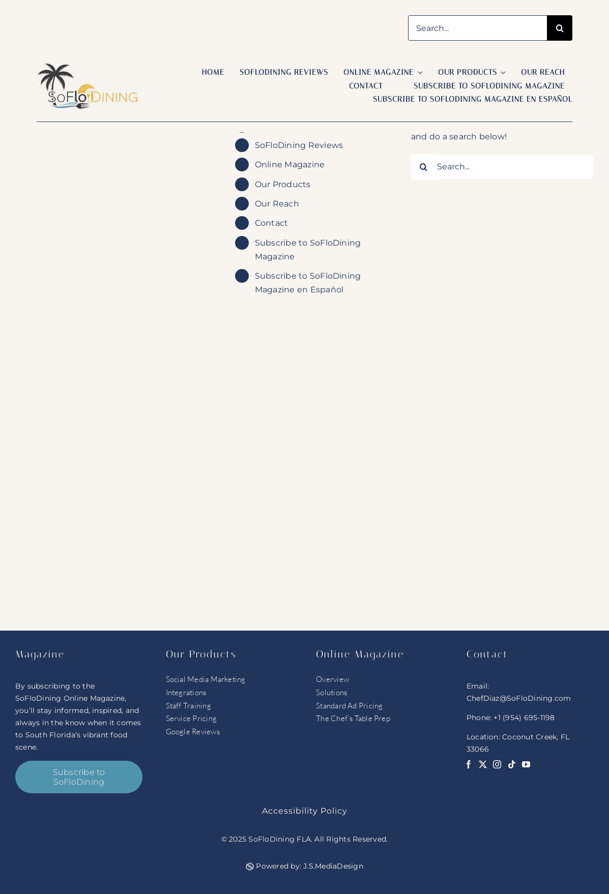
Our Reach (277, 203)
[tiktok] (512, 764)
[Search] (559, 28)
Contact (271, 223)
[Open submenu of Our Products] (501, 72)
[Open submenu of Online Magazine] (418, 72)
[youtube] (526, 764)
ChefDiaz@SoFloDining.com (519, 698)
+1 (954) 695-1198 (524, 717)
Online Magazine (290, 164)
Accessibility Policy (304, 811)
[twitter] (483, 764)
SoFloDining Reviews (299, 145)
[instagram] (497, 764)
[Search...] (477, 28)
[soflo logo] (87, 67)
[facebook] (469, 764)
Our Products (283, 184)
